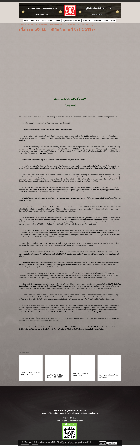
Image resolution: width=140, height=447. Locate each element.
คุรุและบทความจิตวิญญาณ (71, 20)
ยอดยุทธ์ (57, 20)
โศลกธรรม (86, 20)
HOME (26, 20)
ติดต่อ (113, 20)
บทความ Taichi (47, 20)
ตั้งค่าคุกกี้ (102, 443)
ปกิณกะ (106, 20)
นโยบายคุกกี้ (35, 444)
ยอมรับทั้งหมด (112, 443)
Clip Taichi (35, 20)
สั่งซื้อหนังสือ (96, 20)
